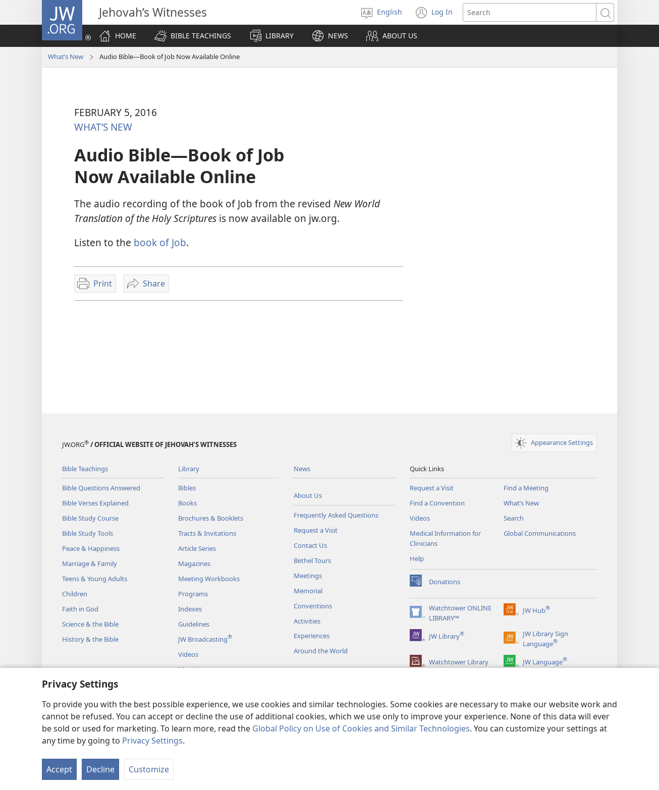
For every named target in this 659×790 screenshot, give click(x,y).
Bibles (187, 487)
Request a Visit (316, 530)
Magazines (194, 563)
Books (187, 502)
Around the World (321, 650)
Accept (59, 769)
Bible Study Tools (87, 533)
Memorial (308, 590)
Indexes (190, 608)
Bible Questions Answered (101, 487)
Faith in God (80, 608)
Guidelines (193, 624)
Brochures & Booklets (210, 518)
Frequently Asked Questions (336, 515)
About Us (308, 495)
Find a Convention (437, 502)
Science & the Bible (90, 624)
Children (74, 593)
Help (417, 558)
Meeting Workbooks (209, 578)
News (302, 468)
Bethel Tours (312, 560)
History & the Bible (90, 639)
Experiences (312, 635)
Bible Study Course (90, 518)
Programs (193, 593)
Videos (188, 654)
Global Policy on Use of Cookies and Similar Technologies (361, 728)
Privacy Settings (152, 740)
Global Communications (540, 533)
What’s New (65, 56)
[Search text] (529, 12)
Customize (149, 769)
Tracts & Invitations (207, 533)
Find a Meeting (526, 487)
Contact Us (310, 545)
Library (188, 468)
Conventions (313, 605)
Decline (100, 769)
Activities (307, 621)
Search (514, 518)
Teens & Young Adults (94, 578)
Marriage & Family (89, 563)
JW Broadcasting (205, 639)
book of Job (160, 242)
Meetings (308, 575)
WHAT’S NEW (103, 127)
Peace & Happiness (91, 548)
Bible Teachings (85, 468)
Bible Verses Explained (95, 502)
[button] (192, 36)
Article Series (197, 548)
